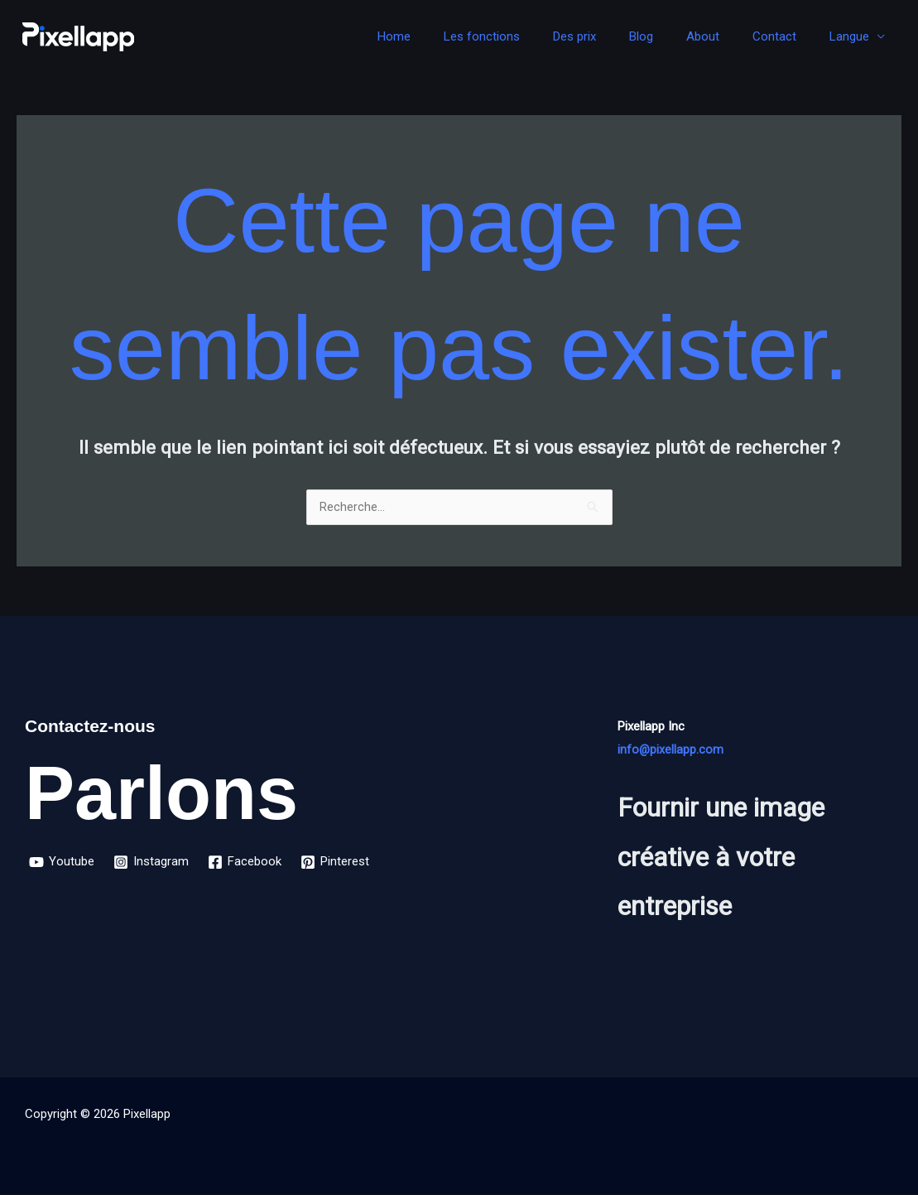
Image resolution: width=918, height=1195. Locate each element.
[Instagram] (152, 862)
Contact (787, 36)
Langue (853, 36)
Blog (670, 36)
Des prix (611, 36)
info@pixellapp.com (671, 750)
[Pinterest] (338, 862)
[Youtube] (62, 862)
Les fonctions (527, 36)
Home (447, 36)
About (723, 36)
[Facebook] (247, 862)
